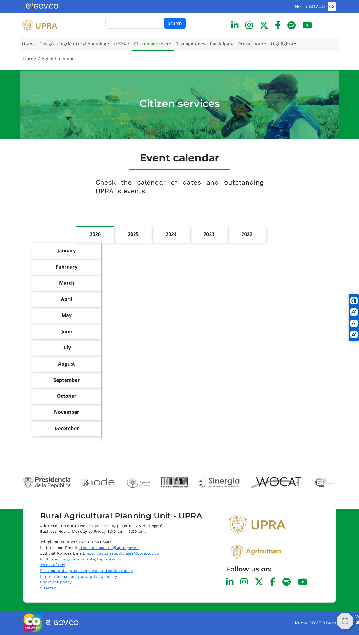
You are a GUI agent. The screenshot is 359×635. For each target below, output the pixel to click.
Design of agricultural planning (72, 43)
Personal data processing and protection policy (86, 570)
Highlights (282, 43)
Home (28, 43)
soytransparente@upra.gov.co (91, 559)
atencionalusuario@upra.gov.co (109, 547)
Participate (222, 43)
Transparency (190, 43)
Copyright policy (56, 582)
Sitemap (48, 588)
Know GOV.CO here (315, 622)
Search (175, 23)
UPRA (120, 43)
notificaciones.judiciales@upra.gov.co (123, 553)
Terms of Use (52, 564)
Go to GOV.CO (310, 6)
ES (332, 6)
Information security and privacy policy (78, 576)
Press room (250, 43)
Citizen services (151, 43)
